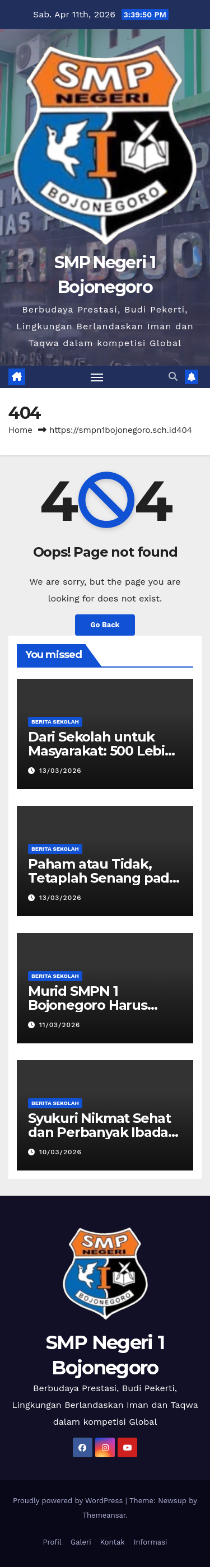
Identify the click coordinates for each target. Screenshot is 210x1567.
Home (20, 430)
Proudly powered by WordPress (69, 1500)
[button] (173, 376)
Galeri (81, 1542)
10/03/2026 (60, 1152)
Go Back (105, 625)
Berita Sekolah (55, 722)
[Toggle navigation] (97, 377)
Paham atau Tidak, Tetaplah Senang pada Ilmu (102, 878)
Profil (52, 1542)
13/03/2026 (60, 771)
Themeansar (103, 1515)
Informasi (150, 1542)
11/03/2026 (59, 1025)
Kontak (112, 1542)
